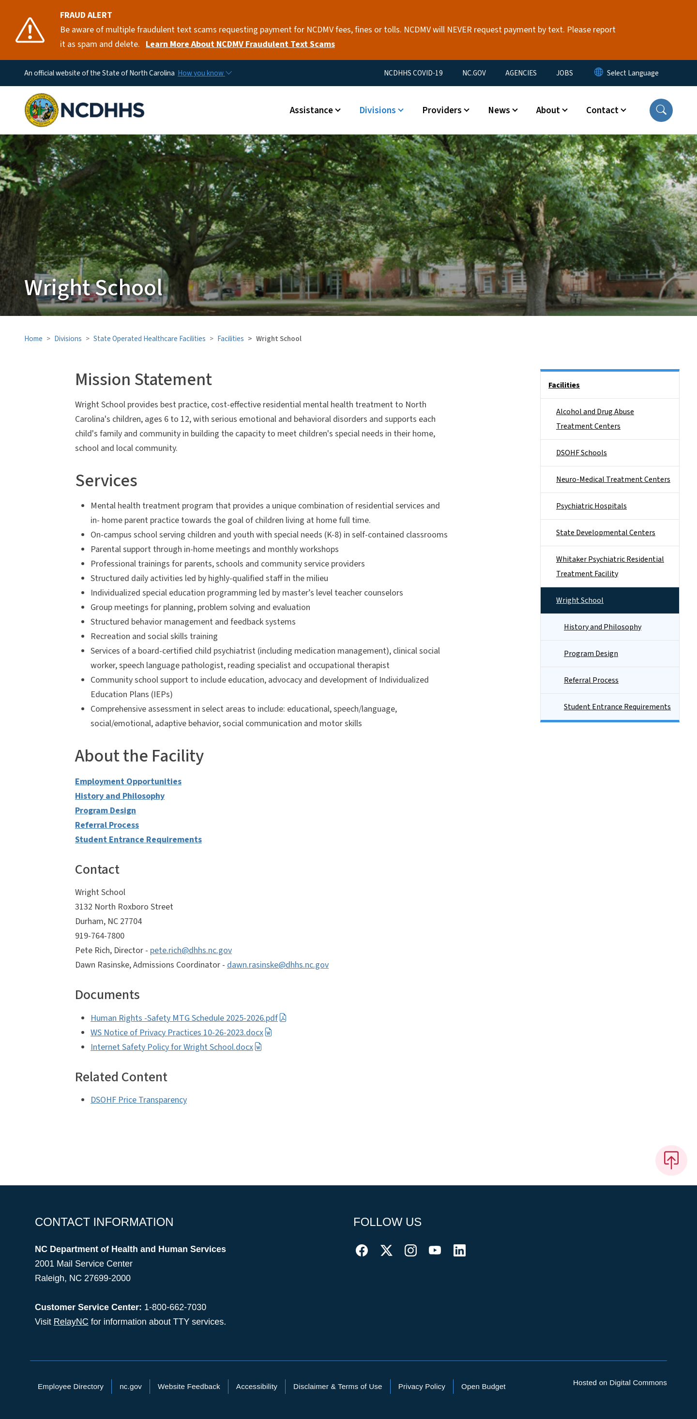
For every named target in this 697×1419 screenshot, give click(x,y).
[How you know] (204, 73)
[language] (633, 73)
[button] (661, 110)
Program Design (591, 653)
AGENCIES (521, 73)
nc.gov (131, 1386)
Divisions (68, 338)
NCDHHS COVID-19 (413, 73)
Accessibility (256, 1386)
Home (33, 338)
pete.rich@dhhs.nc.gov (191, 950)
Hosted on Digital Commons (620, 1382)
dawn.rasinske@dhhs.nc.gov (278, 965)
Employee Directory (71, 1386)
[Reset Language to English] (598, 73)
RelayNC (71, 1322)
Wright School (580, 600)
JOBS (564, 73)
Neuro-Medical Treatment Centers (613, 479)
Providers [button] (442, 110)
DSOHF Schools (581, 453)
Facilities (230, 338)
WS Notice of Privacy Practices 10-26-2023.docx (182, 1033)
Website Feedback (189, 1386)
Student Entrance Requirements (617, 707)
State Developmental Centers (605, 532)
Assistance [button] (311, 110)
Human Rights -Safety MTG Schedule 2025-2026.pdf (189, 1018)
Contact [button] (602, 110)
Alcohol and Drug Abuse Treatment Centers (595, 419)
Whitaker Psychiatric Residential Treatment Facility (610, 566)
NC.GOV (474, 73)
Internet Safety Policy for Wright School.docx (176, 1047)
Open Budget (483, 1386)
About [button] (548, 110)
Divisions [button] (377, 110)
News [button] (499, 110)
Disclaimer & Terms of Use (337, 1386)
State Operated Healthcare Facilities (149, 338)
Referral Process (591, 680)
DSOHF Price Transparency (139, 1100)
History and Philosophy (602, 627)
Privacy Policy (421, 1386)
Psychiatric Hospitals (591, 506)
